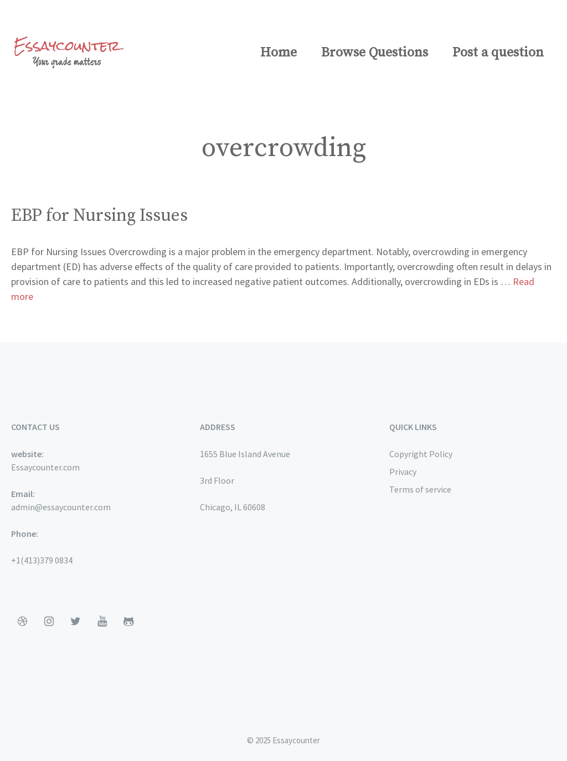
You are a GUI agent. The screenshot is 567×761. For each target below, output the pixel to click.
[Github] (128, 621)
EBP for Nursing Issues (99, 216)
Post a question (498, 52)
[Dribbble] (22, 621)
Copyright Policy (420, 453)
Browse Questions (374, 52)
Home (278, 52)
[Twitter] (75, 621)
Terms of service (420, 489)
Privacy (402, 471)
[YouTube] (102, 621)
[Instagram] (49, 621)
